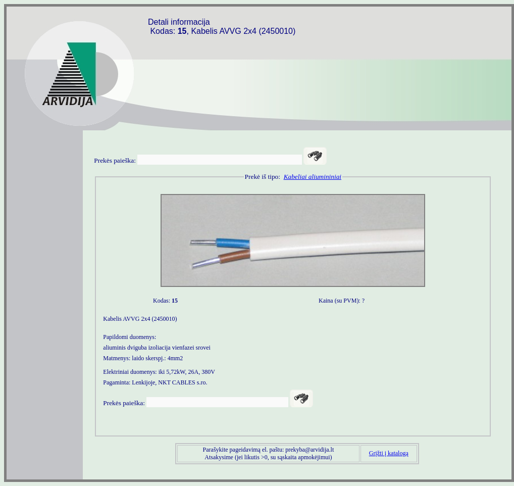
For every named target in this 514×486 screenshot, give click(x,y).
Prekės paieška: (115, 160)
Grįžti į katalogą (388, 453)
